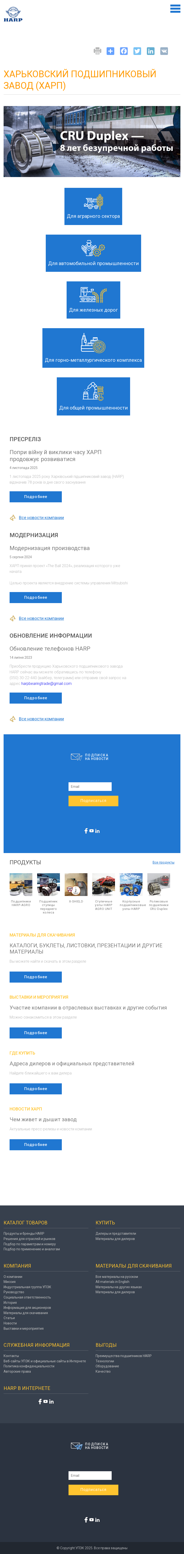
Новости (10, 1323)
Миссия (10, 1282)
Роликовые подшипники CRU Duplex (159, 905)
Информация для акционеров (27, 1308)
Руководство (14, 1292)
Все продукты (163, 862)
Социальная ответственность (27, 1297)
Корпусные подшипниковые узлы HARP (131, 905)
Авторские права (17, 1371)
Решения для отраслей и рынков (29, 1239)
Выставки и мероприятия (24, 1328)
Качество (103, 1371)
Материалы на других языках (119, 1287)
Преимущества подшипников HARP (124, 1356)
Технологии (105, 1361)
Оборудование (107, 1366)
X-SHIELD (76, 901)
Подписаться (93, 801)
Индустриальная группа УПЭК (27, 1287)
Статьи (9, 1318)
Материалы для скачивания (26, 1313)
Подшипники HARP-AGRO (21, 903)
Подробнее (35, 496)
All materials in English (112, 1282)
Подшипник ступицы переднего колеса (48, 907)
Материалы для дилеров (115, 1239)
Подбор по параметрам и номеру (30, 1244)
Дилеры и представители (116, 1233)
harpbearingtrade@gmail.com (46, 683)
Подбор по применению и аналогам (32, 1249)
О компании (13, 1277)
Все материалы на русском (117, 1277)
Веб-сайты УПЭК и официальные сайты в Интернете (45, 1361)
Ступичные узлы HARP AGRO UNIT (103, 905)
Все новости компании (37, 517)
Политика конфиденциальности (29, 1366)
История (10, 1303)
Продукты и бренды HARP (24, 1233)
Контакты (11, 1356)
